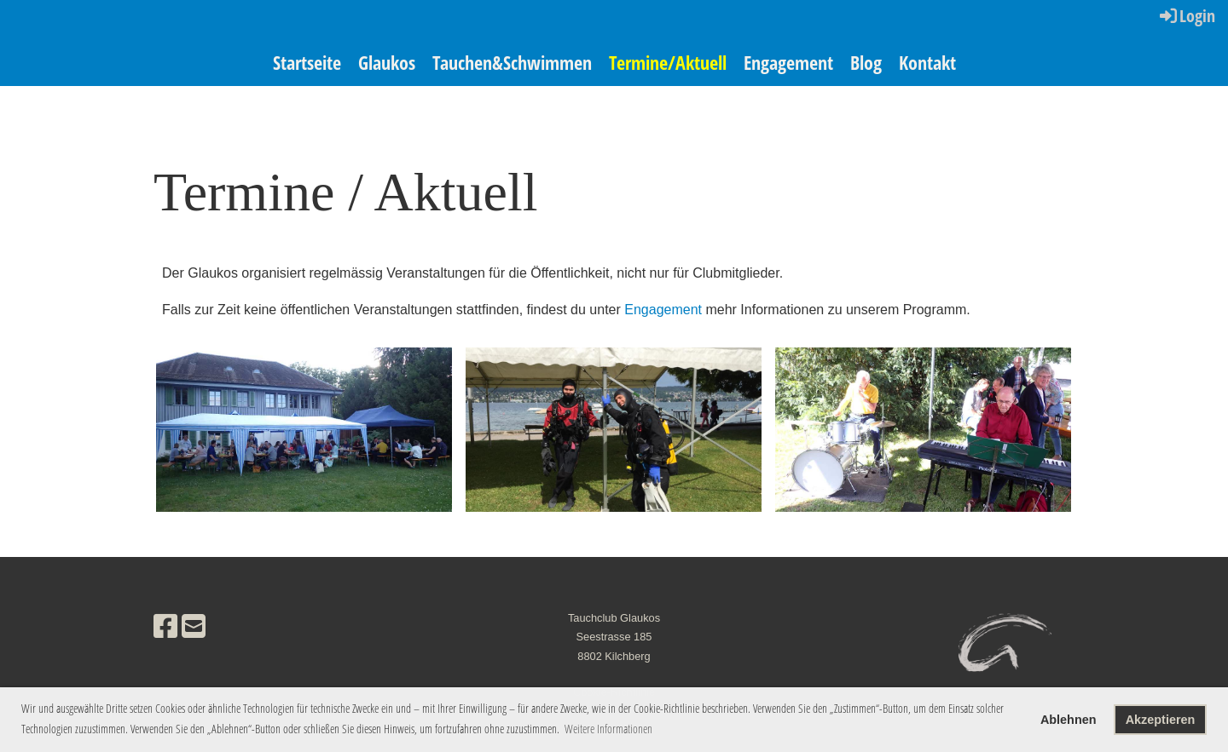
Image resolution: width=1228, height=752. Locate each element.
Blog (866, 62)
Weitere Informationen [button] (608, 728)
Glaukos (386, 62)
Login (1186, 15)
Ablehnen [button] (1068, 719)
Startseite (307, 62)
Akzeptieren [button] (1161, 719)
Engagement (788, 62)
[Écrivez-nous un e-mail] (194, 626)
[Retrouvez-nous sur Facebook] (165, 626)
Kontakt (927, 62)
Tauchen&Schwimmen (512, 62)
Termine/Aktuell (668, 62)
